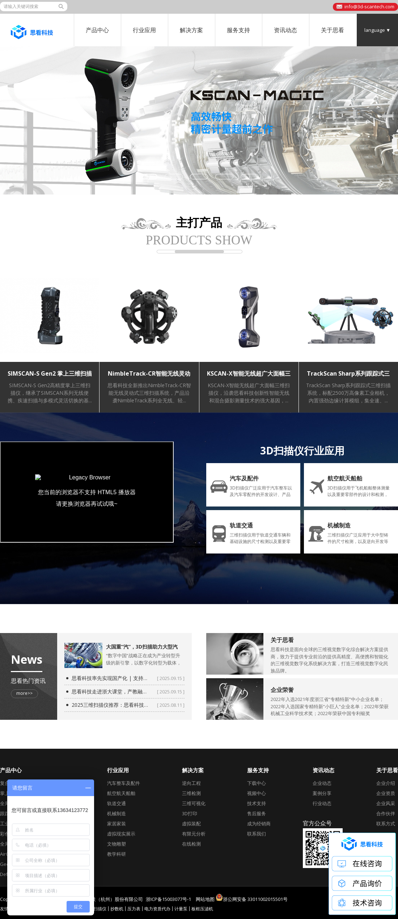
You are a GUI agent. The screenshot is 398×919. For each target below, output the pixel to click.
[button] (148, 176)
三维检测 (191, 793)
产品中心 (97, 30)
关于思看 (332, 30)
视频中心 (256, 793)
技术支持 (256, 803)
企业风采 (385, 803)
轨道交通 (116, 803)
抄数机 (116, 908)
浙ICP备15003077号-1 (168, 899)
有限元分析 (194, 833)
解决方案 (191, 30)
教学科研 (116, 854)
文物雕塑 (116, 844)
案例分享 (322, 793)
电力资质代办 (157, 908)
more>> (24, 693)
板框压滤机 (202, 908)
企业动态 (322, 783)
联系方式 (385, 823)
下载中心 (256, 783)
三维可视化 (194, 803)
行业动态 (322, 803)
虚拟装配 (191, 823)
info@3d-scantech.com (369, 6)
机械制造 (116, 813)
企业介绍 (385, 783)
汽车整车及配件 (123, 783)
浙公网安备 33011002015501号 (252, 897)
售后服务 (256, 813)
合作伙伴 (385, 813)
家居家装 (116, 823)
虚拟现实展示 (121, 833)
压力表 (133, 908)
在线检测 (191, 844)
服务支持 (238, 30)
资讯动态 (285, 30)
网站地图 (205, 899)
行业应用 (144, 30)
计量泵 (180, 908)
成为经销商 (259, 823)
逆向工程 (191, 783)
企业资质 (385, 793)
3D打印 (189, 813)
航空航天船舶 (121, 793)
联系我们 (256, 833)
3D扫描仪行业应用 (302, 450)
